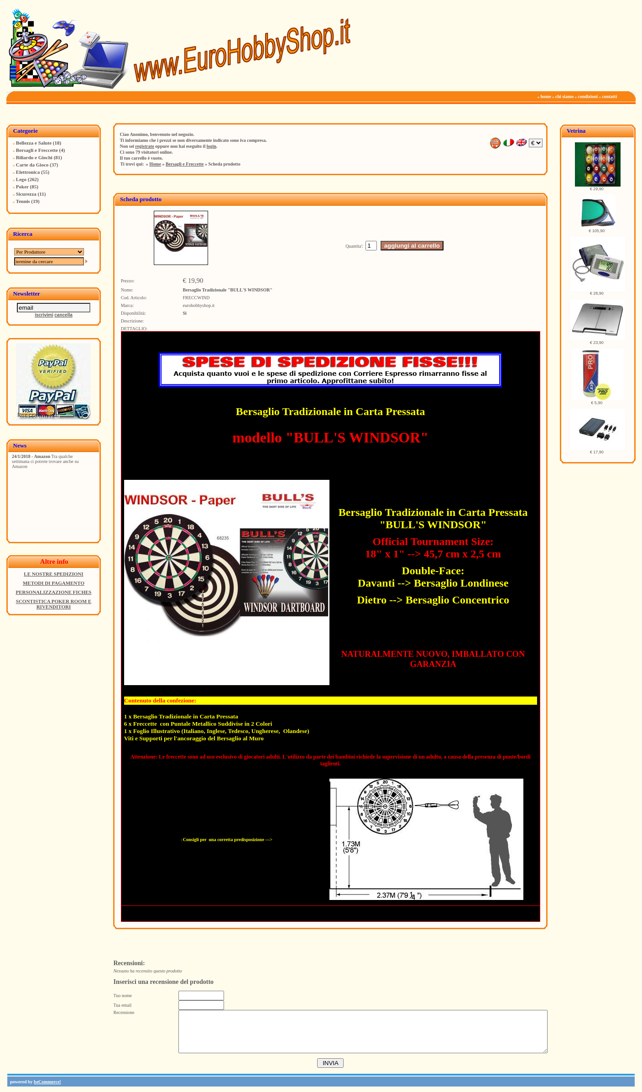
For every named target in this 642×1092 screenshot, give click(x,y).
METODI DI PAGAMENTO (53, 583)
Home (155, 163)
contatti (609, 96)
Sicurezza (26, 194)
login (211, 146)
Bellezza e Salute (34, 143)
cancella (63, 314)
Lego (21, 179)
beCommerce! (47, 1081)
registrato (144, 146)
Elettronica (28, 172)
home (546, 96)
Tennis (23, 201)
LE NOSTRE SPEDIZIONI (53, 574)
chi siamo (564, 96)
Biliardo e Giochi (34, 157)
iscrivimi (44, 314)
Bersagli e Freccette (37, 150)
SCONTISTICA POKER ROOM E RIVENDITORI (53, 603)
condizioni (588, 96)
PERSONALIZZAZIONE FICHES (53, 592)
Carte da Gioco (32, 164)
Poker (22, 186)
